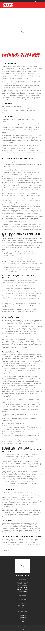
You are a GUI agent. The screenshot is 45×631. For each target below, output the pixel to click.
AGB (23, 621)
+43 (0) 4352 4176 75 (23, 605)
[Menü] (41, 5)
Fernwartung (33, 1)
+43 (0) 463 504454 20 (23, 589)
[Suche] (38, 5)
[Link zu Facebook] (21, 629)
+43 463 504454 (17, 1)
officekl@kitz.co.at (23, 591)
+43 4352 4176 (27, 1)
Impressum (23, 617)
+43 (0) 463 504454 (23, 587)
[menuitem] (38, 5)
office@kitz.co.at (23, 607)
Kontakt (23, 613)
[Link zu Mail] (23, 629)
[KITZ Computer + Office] (18, 5)
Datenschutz (23, 619)
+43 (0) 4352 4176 (23, 603)
